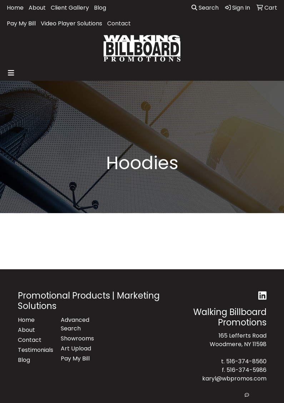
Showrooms (77, 338)
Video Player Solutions (71, 23)
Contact (119, 23)
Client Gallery (70, 8)
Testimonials (35, 350)
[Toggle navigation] (11, 73)
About (37, 8)
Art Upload (76, 348)
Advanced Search (75, 324)
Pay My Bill (21, 23)
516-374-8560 (246, 361)
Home (15, 8)
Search (205, 8)
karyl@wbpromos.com (234, 378)
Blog (100, 8)
